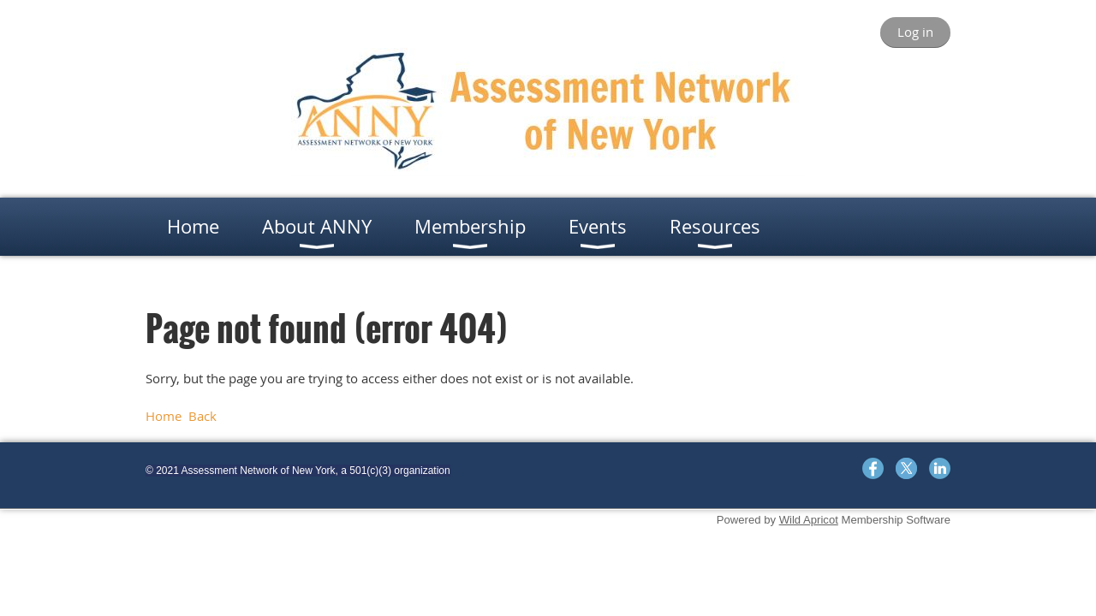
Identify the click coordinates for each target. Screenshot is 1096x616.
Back (202, 415)
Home (164, 415)
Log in (915, 31)
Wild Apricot (808, 519)
